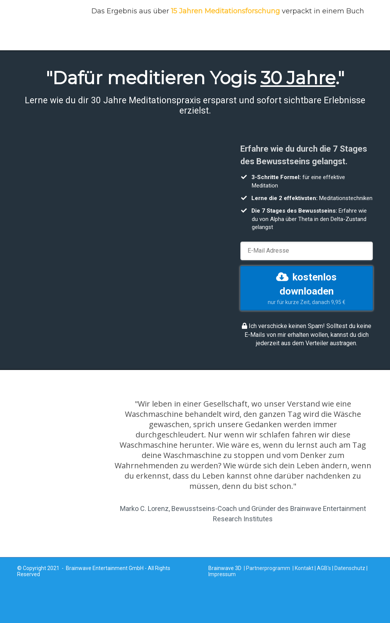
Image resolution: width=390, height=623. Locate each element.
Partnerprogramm (268, 568)
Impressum (222, 574)
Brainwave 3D (224, 568)
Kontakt (304, 568)
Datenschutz (349, 568)
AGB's (324, 568)
